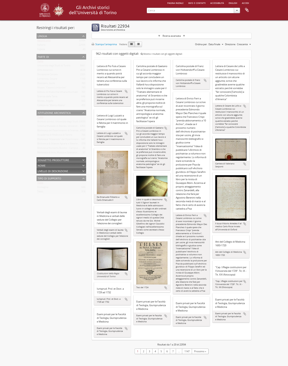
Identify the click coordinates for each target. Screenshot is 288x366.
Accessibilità (217, 3)
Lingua (42, 35)
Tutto (40, 62)
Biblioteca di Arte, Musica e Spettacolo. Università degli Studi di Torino (75, 153)
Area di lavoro (246, 10)
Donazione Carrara (47, 75)
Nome (42, 165)
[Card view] (131, 44)
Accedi (245, 3)
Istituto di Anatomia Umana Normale (57, 92)
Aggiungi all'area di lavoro (126, 91)
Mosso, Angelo (45, 101)
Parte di (43, 56)
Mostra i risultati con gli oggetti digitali (161, 53)
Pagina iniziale (175, 3)
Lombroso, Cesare (47, 79)
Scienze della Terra (47, 97)
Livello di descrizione (53, 170)
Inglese (41, 50)
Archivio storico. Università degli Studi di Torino (63, 122)
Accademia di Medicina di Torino (54, 135)
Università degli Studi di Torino (54, 66)
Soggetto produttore (53, 159)
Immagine (42, 188)
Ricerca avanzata (171, 35)
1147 (187, 351)
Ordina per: (201, 44)
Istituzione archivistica (54, 112)
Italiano (41, 45)
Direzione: (230, 44)
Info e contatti (197, 3)
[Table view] (138, 44)
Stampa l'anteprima (104, 44)
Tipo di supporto (49, 178)
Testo (40, 192)
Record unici (44, 41)
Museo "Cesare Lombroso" (51, 88)
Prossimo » (200, 351)
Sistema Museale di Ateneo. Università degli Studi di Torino (69, 126)
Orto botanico (45, 70)
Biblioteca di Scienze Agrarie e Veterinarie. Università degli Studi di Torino (76, 144)
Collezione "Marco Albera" (51, 106)
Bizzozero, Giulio (46, 84)
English (233, 3)
